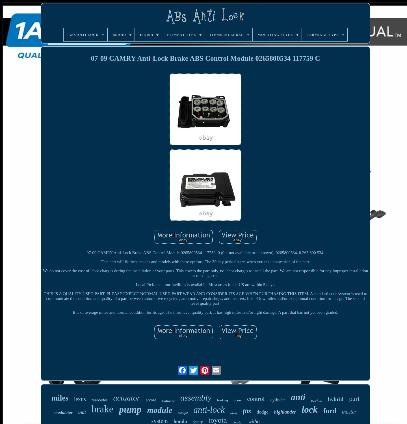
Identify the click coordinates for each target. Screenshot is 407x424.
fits (247, 411)
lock (310, 409)
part (354, 398)
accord (151, 400)
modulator (64, 412)
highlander (285, 412)
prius (237, 400)
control (256, 398)
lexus (80, 399)
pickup (316, 401)
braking (222, 400)
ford (329, 411)
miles (59, 398)
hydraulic (168, 401)
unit (82, 412)
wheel (233, 413)
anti (298, 397)
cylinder (277, 399)
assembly (195, 397)
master (349, 412)
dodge (263, 412)
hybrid (335, 399)
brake (102, 409)
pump (130, 409)
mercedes (100, 400)
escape (183, 412)
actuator (126, 397)
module (159, 410)
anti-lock (209, 410)
